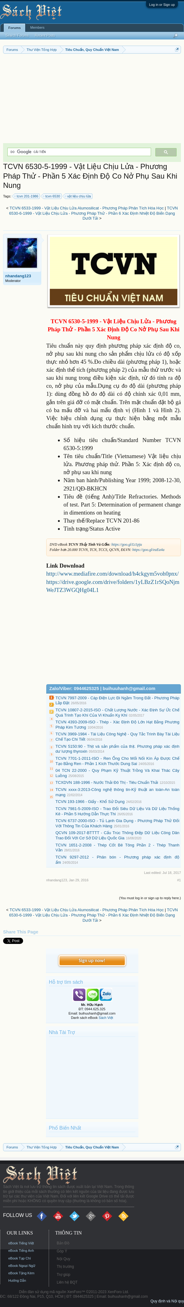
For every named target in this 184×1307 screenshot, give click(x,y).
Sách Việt (106, 1018)
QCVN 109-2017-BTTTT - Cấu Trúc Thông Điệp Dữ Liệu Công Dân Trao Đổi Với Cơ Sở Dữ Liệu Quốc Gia (117, 835)
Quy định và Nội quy (167, 1301)
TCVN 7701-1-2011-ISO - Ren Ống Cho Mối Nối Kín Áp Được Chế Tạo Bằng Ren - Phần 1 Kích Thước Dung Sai (117, 761)
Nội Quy (63, 1259)
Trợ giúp (63, 1274)
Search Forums (17, 35)
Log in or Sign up (162, 4)
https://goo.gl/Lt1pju (127, 544)
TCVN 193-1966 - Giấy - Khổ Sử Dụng (90, 801)
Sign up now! (92, 960)
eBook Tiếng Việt (21, 1243)
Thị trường (65, 1266)
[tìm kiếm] (78, 152)
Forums (14, 28)
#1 (179, 880)
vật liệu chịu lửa (78, 196)
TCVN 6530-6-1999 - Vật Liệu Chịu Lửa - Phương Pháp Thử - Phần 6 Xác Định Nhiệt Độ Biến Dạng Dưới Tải (93, 213)
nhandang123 (18, 276)
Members (37, 27)
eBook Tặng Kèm (21, 1273)
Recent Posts (45, 35)
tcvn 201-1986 (26, 196)
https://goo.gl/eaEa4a (148, 550)
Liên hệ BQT (67, 1282)
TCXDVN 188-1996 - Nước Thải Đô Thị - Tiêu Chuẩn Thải (106, 782)
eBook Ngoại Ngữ (21, 1266)
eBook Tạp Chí (19, 1258)
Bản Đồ (63, 1243)
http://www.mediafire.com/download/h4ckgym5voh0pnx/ (112, 573)
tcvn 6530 (51, 196)
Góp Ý (62, 1251)
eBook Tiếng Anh (21, 1250)
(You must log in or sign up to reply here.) (150, 898)
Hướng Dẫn (17, 1280)
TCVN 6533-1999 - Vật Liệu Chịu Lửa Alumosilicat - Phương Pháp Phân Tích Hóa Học (87, 208)
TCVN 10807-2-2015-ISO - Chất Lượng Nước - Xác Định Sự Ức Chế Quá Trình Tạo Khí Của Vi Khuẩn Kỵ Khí (117, 713)
